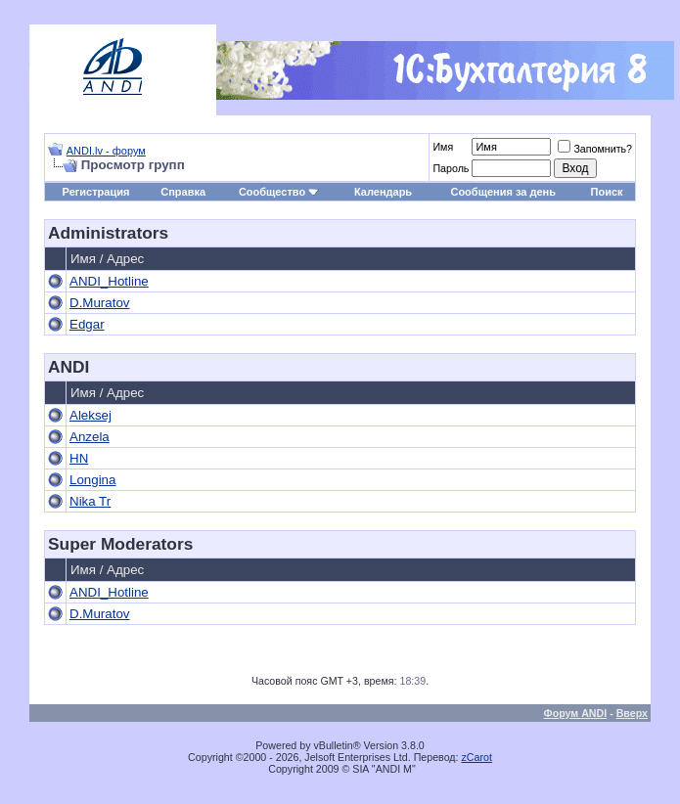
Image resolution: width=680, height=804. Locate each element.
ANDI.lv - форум (106, 150)
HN (78, 458)
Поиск (607, 192)
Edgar (87, 324)
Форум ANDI (576, 713)
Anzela (89, 436)
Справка (182, 192)
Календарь (383, 192)
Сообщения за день (502, 192)
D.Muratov (99, 302)
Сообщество (279, 192)
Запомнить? (595, 149)
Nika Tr (90, 501)
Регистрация (96, 192)
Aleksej (90, 415)
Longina (92, 479)
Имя (442, 147)
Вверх (632, 713)
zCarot (477, 757)
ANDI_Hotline (109, 281)
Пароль (450, 168)
